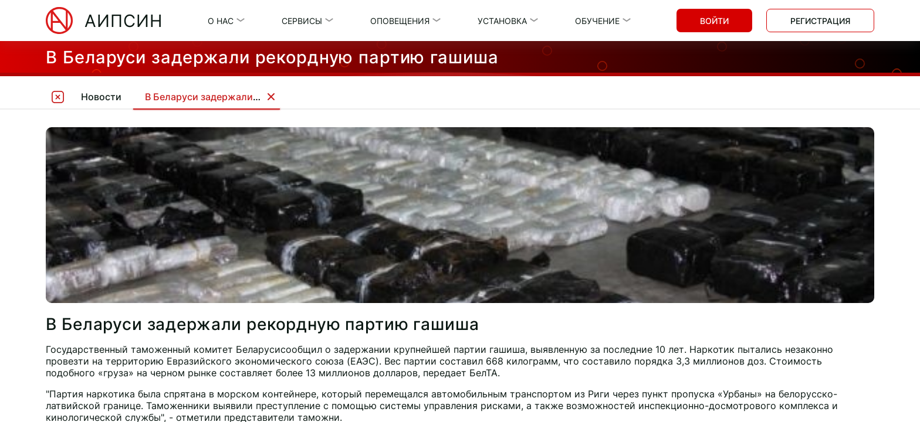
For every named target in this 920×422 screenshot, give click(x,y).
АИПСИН (123, 21)
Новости (101, 97)
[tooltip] (57, 96)
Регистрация (820, 21)
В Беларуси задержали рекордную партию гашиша (264, 97)
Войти (714, 21)
